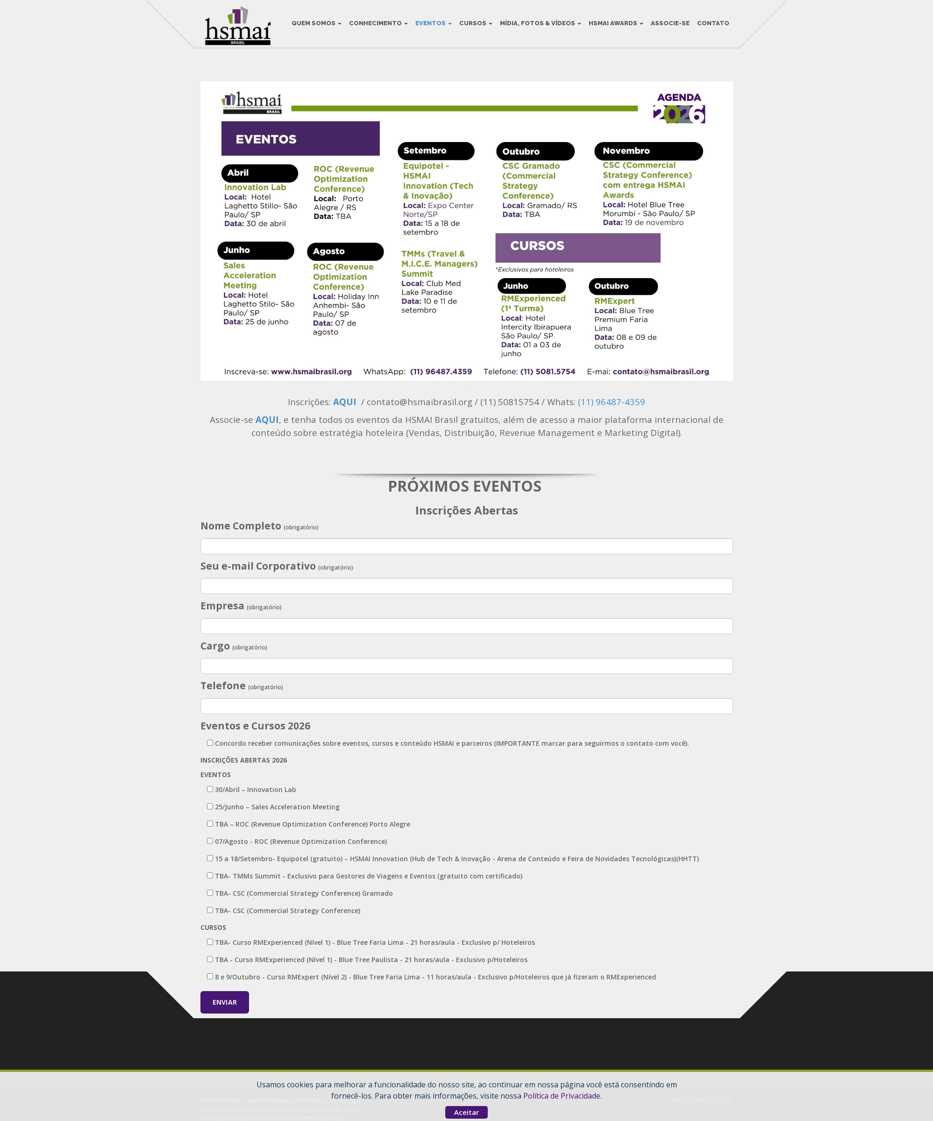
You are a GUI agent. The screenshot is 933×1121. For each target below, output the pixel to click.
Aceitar (466, 1112)
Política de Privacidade (561, 1096)
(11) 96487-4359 (611, 401)
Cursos (474, 23)
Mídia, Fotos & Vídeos (539, 23)
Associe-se (668, 23)
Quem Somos (315, 23)
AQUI (346, 401)
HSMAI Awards (614, 23)
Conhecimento (377, 23)
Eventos (432, 23)
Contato (712, 23)
